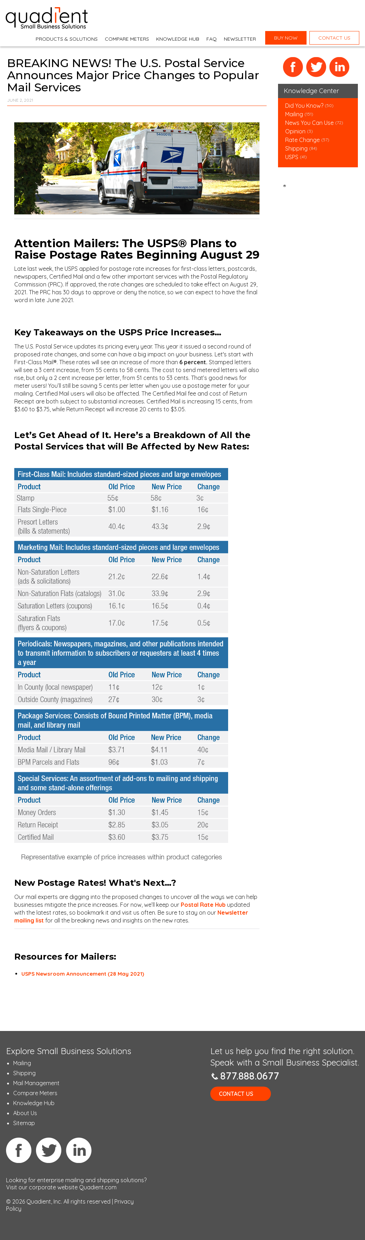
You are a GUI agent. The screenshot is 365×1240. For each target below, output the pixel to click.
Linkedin (79, 1150)
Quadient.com (98, 1187)
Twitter (316, 67)
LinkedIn (339, 67)
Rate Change (302, 139)
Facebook (293, 67)
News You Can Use (309, 122)
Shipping (297, 148)
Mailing (294, 114)
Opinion (295, 131)
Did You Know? (304, 105)
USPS (291, 157)
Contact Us (236, 1093)
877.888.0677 (249, 1075)
